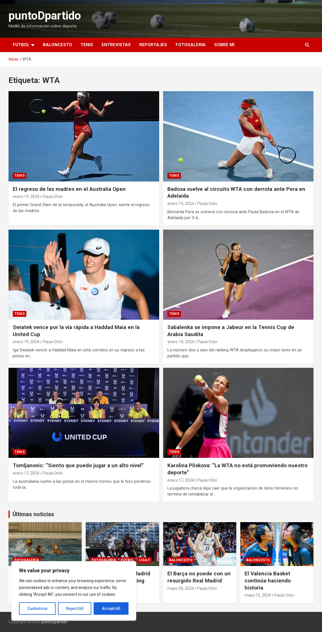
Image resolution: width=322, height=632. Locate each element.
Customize (37, 608)
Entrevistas (116, 44)
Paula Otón (53, 196)
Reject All (74, 608)
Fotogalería (191, 44)
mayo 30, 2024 (180, 588)
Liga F (144, 560)
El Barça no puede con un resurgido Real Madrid (199, 577)
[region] (73, 591)
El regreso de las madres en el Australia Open (69, 189)
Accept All (111, 608)
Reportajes (153, 44)
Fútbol (21, 44)
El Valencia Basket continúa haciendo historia (268, 580)
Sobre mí (224, 44)
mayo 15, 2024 (258, 595)
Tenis (87, 44)
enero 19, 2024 (26, 196)
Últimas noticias (33, 514)
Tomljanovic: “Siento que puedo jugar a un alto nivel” (78, 465)
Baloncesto (57, 44)
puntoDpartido (45, 15)
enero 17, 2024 (26, 473)
